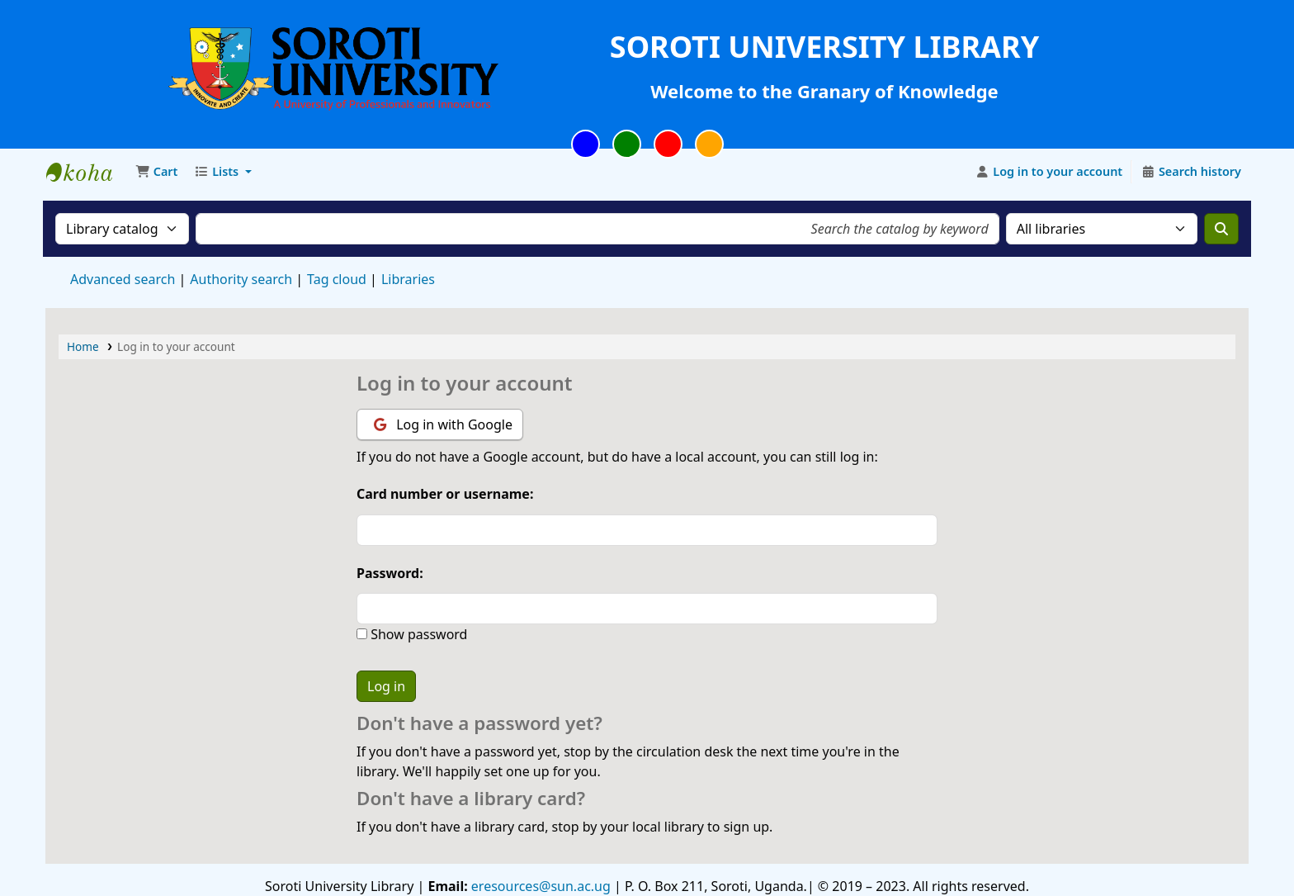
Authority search (241, 279)
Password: (390, 573)
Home (83, 346)
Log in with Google (443, 424)
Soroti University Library (87, 171)
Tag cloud (336, 279)
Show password (417, 634)
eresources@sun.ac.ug (539, 886)
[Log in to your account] (1049, 171)
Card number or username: (445, 494)
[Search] (1221, 228)
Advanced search (122, 279)
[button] (156, 171)
